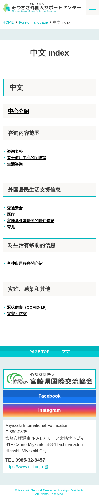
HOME (8, 22)
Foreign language (33, 22)
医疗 (11, 214)
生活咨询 (15, 164)
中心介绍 (18, 111)
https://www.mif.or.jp (24, 466)
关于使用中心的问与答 (26, 157)
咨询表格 (15, 151)
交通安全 (15, 208)
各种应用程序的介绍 (25, 263)
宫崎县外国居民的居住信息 (30, 220)
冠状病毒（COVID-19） (28, 307)
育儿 (11, 227)
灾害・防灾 (17, 313)
